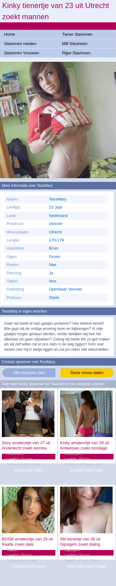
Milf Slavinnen (75, 43)
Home (9, 34)
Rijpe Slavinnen (76, 53)
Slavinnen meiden (20, 43)
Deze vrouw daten (87, 372)
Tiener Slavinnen (77, 34)
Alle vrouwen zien (29, 372)
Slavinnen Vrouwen (21, 53)
